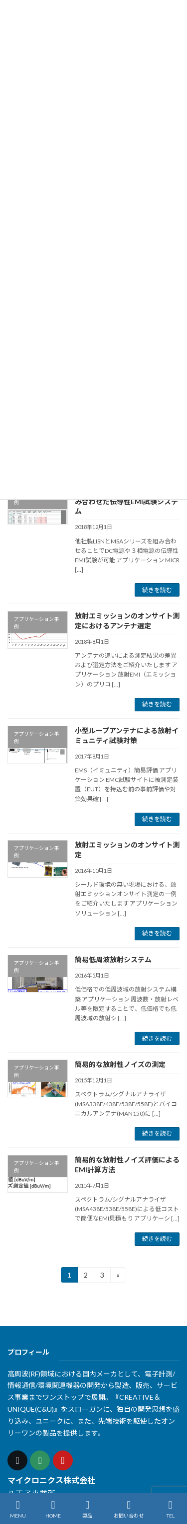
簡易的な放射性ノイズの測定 (120, 1064)
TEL (171, 1509)
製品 (87, 1509)
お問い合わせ (129, 1509)
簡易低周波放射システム (113, 959)
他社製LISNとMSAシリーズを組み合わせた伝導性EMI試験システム (126, 501)
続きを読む (157, 589)
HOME (53, 1509)
